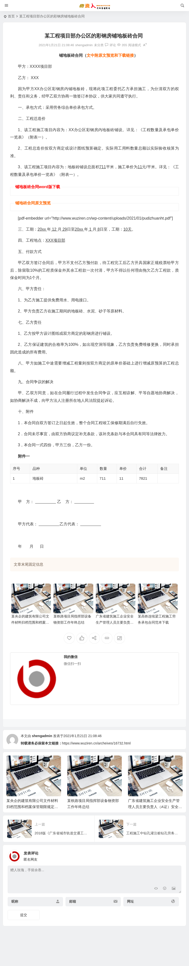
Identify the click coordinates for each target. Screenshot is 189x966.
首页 (11, 16)
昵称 (14, 901)
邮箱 (72, 901)
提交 (23, 915)
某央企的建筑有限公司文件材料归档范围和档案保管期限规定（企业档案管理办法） (32, 806)
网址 (130, 901)
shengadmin (42, 736)
